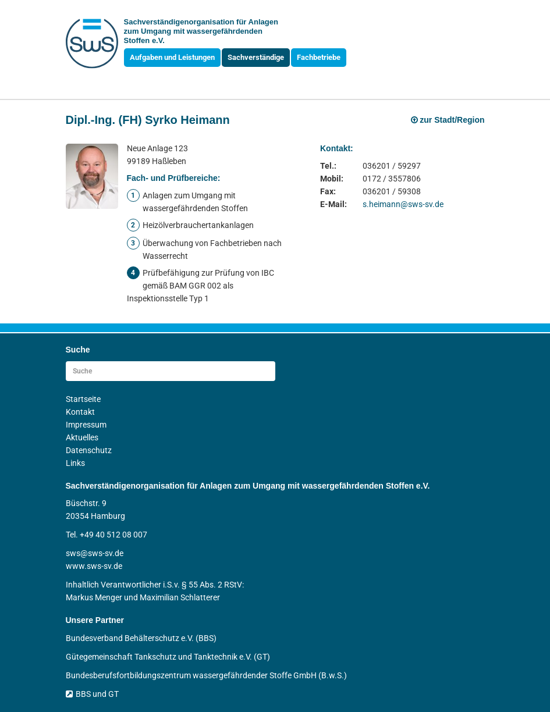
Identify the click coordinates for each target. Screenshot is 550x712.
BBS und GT (92, 694)
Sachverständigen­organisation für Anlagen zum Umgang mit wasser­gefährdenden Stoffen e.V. (201, 31)
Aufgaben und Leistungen (172, 57)
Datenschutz (89, 450)
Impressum (86, 424)
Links (75, 463)
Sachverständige (256, 57)
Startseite (83, 399)
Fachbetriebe (318, 57)
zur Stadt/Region (447, 119)
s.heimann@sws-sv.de (403, 204)
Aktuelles (82, 437)
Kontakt (80, 411)
